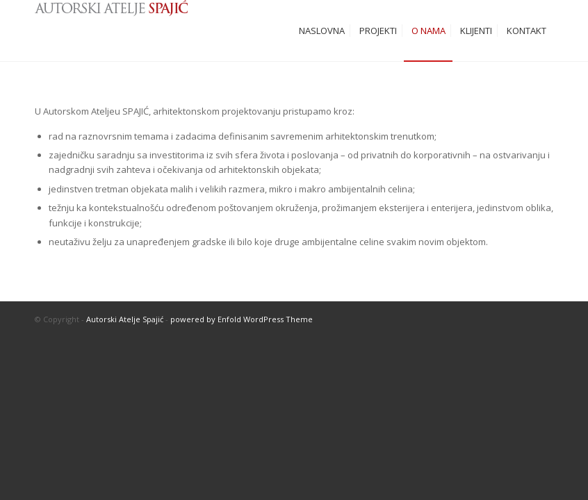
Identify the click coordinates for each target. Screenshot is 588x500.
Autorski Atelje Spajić (124, 319)
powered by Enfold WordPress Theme (241, 319)
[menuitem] (322, 30)
